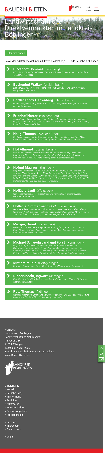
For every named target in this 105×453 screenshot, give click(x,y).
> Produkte (11, 400)
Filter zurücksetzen (52, 61)
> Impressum (12, 425)
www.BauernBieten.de (17, 355)
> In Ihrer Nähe (13, 396)
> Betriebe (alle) (13, 393)
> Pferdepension (14, 414)
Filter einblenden (16, 53)
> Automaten (12, 403)
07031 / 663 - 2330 (19, 347)
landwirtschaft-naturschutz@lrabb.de (33, 351)
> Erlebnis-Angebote (16, 411)
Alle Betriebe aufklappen (84, 61)
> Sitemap (10, 422)
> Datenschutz (13, 429)
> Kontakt (10, 389)
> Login (9, 436)
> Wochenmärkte (14, 407)
